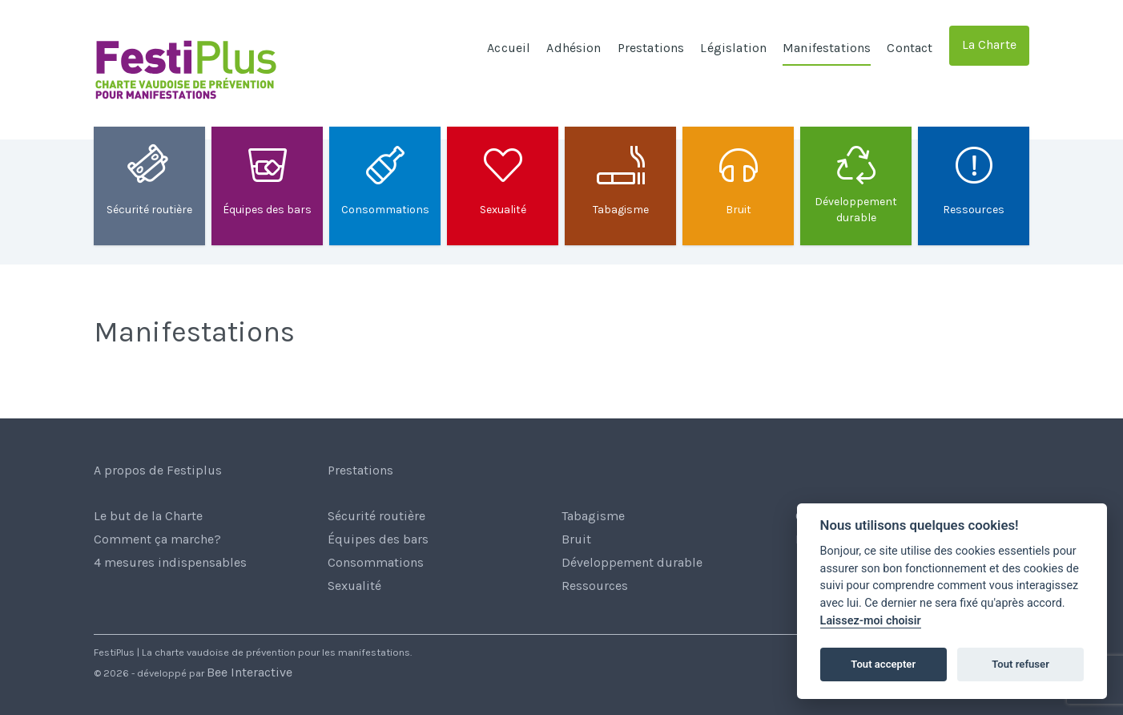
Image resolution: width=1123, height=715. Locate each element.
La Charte (989, 44)
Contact (909, 47)
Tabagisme (593, 515)
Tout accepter (883, 664)
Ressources (595, 585)
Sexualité (354, 585)
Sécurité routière (376, 515)
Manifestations (827, 47)
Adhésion (573, 47)
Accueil (508, 47)
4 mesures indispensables (170, 562)
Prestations (651, 47)
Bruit (576, 539)
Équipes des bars (378, 539)
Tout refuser (1020, 664)
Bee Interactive (249, 672)
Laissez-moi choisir (870, 621)
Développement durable (632, 562)
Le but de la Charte (148, 515)
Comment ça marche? (157, 539)
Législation (733, 47)
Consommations (376, 562)
